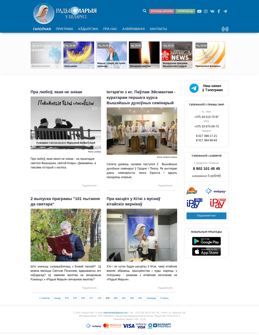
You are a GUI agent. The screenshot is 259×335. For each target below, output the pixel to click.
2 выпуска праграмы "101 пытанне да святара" (65, 204)
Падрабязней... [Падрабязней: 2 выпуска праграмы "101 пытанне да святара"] (90, 290)
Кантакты (156, 30)
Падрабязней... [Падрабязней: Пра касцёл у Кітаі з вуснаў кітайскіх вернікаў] (166, 290)
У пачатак (44, 300)
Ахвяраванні (132, 30)
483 (140, 300)
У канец (164, 300)
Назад (57, 300)
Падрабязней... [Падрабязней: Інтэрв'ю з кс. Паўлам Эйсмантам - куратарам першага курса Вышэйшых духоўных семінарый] (166, 188)
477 (91, 300)
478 (99, 300)
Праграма (64, 30)
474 (67, 300)
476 (83, 300)
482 (132, 300)
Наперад (151, 300)
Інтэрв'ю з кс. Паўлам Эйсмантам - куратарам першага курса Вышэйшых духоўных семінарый (141, 100)
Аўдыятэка (87, 30)
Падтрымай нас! (206, 218)
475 (75, 300)
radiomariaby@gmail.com (115, 315)
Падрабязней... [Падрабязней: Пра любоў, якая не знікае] (90, 188)
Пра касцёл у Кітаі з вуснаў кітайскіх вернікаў (133, 204)
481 (124, 300)
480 (116, 300)
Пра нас (109, 30)
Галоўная (42, 30)
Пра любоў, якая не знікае (56, 94)
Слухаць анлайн (162, 11)
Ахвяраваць (185, 11)
